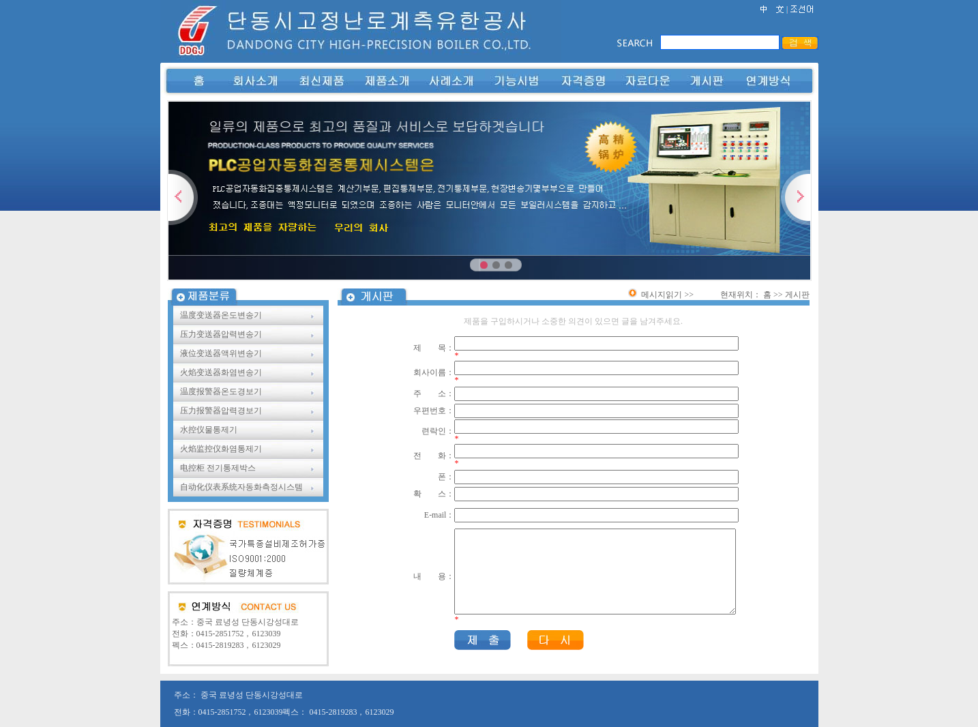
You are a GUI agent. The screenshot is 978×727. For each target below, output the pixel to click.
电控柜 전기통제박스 (219, 468)
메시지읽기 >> (661, 294)
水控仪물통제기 (209, 429)
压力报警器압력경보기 (222, 410)
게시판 (797, 294)
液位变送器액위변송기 (222, 353)
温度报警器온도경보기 (222, 391)
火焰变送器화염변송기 (222, 372)
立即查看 (767, 259)
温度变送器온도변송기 (222, 315)
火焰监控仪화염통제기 (221, 449)
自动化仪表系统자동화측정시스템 (242, 487)
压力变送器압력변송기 (222, 334)
